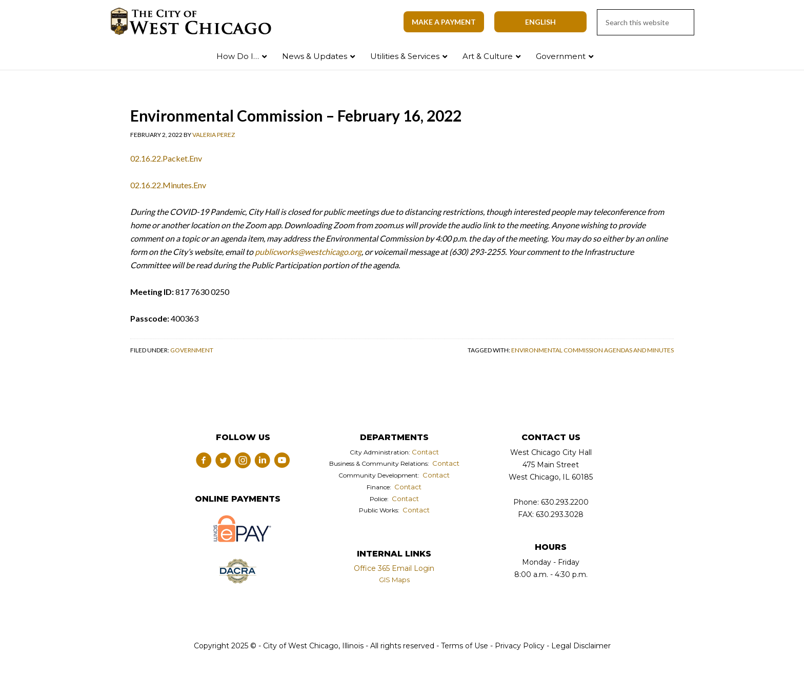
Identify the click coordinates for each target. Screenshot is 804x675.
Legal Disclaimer (581, 645)
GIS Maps (394, 579)
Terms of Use (463, 645)
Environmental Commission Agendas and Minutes (592, 350)
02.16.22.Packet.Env (166, 158)
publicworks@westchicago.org (308, 251)
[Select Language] (540, 21)
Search (775, 54)
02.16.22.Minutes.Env (168, 185)
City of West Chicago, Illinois (197, 21)
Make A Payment (444, 21)
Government (191, 350)
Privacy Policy (520, 645)
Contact (425, 452)
